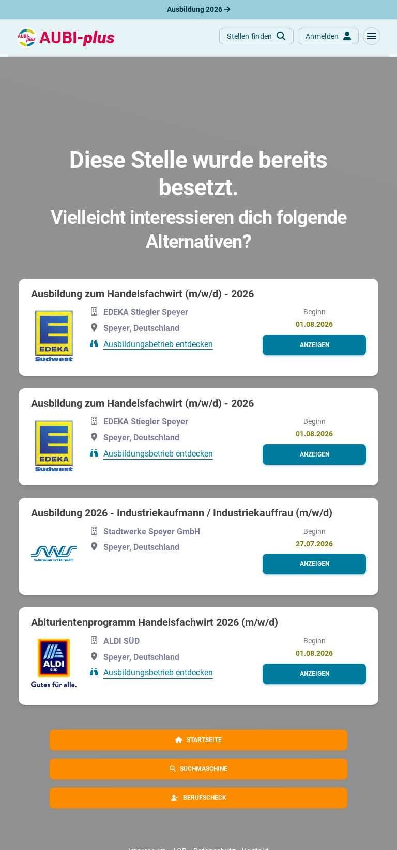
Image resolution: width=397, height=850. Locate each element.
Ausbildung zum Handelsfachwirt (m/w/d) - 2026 (142, 294)
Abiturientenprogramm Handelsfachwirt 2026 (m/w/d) (154, 622)
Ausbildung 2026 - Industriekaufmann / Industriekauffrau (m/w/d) (181, 513)
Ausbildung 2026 (198, 9)
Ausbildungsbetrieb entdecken (158, 344)
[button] (371, 36)
